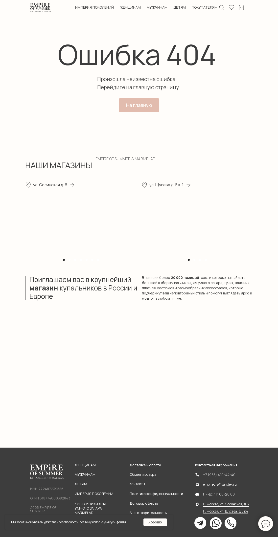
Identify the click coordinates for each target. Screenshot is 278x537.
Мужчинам (85, 474)
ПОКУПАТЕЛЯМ (204, 7)
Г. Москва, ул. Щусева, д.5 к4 (225, 511)
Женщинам (85, 465)
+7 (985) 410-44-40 (219, 474)
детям (179, 7)
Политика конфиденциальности (156, 493)
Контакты (137, 483)
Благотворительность (148, 512)
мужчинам (157, 7)
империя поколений (94, 7)
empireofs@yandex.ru (220, 484)
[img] (40, 7)
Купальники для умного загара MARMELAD (90, 508)
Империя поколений (94, 493)
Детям (81, 483)
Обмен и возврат (144, 474)
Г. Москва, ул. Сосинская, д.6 (226, 504)
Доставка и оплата (145, 465)
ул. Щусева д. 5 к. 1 (166, 184)
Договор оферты (144, 503)
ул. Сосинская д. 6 (50, 184)
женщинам (130, 7)
